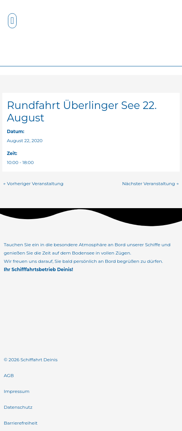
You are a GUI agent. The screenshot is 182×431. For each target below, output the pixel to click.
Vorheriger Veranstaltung (33, 183)
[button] (12, 20)
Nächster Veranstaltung (150, 183)
